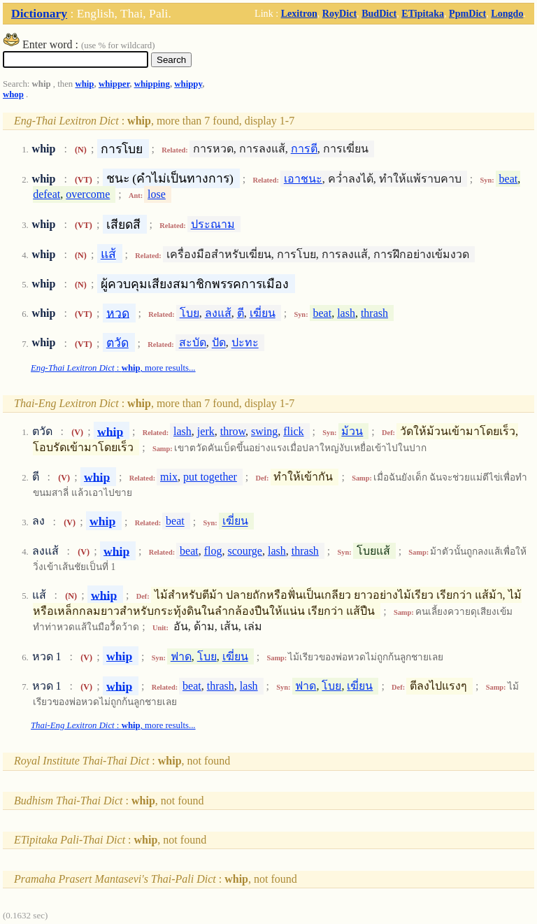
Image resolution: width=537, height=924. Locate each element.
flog (213, 551)
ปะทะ (245, 343)
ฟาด (181, 656)
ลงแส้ (218, 313)
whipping (152, 84)
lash (346, 313)
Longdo (507, 13)
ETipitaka (422, 13)
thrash (374, 313)
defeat (46, 194)
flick (293, 431)
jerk (206, 431)
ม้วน (352, 431)
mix (169, 477)
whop (13, 94)
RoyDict (339, 13)
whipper (114, 84)
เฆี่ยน (262, 313)
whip (84, 84)
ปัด (219, 343)
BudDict (378, 13)
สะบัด (192, 343)
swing (264, 431)
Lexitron (299, 13)
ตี (240, 313)
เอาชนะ (303, 179)
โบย (189, 313)
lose (157, 194)
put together (210, 477)
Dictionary (39, 13)
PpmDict (467, 13)
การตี (304, 149)
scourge (245, 551)
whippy (188, 84)
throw (232, 431)
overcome (88, 194)
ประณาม (213, 224)
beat (508, 179)
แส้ (108, 254)
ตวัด (117, 343)
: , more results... (113, 368)
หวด (117, 313)
